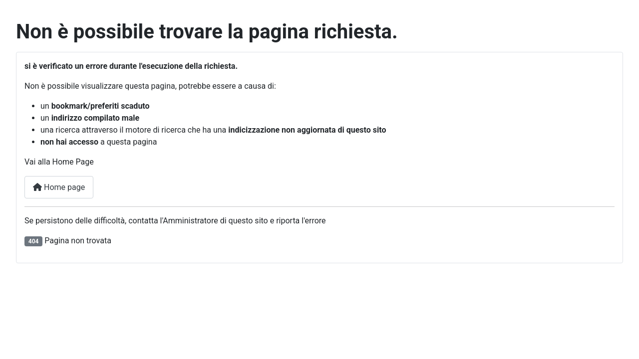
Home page (59, 187)
